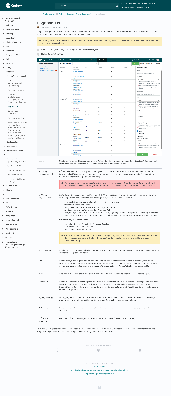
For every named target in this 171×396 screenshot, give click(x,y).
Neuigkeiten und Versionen (12, 19)
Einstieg (9, 34)
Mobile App (10, 211)
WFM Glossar (11, 207)
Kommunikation (13, 186)
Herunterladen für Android (132, 7)
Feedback (9, 233)
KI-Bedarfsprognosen (15, 150)
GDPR (8, 203)
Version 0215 (99, 367)
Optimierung (12, 146)
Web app (9, 25)
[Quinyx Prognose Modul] (85, 14)
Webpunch (10, 216)
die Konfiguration (13, 42)
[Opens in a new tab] (99, 387)
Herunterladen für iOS (149, 3)
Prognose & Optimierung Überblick (100, 374)
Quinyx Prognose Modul (16, 76)
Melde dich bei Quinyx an (130, 3)
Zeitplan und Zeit (13, 55)
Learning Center (13, 29)
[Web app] (60, 14)
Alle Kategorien (49, 14)
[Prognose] (71, 14)
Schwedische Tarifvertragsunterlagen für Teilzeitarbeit (15, 245)
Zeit (7, 59)
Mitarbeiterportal (13, 198)
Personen (10, 63)
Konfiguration (12, 142)
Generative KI (11, 237)
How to (9, 190)
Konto (8, 46)
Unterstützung (11, 229)
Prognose (10, 72)
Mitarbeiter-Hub (12, 220)
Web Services (11, 224)
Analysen (10, 68)
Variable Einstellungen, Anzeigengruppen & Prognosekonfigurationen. (99, 370)
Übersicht (10, 51)
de (145, 7)
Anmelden (10, 38)
